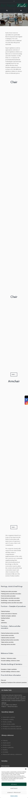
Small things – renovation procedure (10, 600)
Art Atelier (19, 20)
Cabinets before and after (8, 637)
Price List (3, 680)
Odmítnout (14, 788)
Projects (11, 20)
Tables (2, 620)
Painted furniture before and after (10, 633)
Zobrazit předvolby (14, 792)
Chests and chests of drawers (9, 613)
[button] (26, 769)
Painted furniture (5, 611)
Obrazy (5, 740)
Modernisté (7, 745)
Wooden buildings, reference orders (10, 660)
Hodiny (5, 750)
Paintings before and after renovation (11, 593)
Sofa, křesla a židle (9, 724)
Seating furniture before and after (10, 640)
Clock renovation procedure (8, 596)
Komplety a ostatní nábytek (12, 726)
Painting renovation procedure (9, 591)
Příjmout (14, 784)
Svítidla (5, 752)
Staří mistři (6, 743)
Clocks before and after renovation (10, 598)
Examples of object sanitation (9, 669)
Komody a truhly (8, 719)
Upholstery (4, 622)
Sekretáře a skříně (9, 717)
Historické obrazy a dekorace (12, 754)
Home (5, 20)
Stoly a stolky (7, 722)
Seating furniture (5, 618)
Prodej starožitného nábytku (12, 729)
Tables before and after (7, 642)
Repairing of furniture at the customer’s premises (14, 682)
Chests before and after (7, 635)
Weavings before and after (8, 644)
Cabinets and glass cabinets (8, 616)
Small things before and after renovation (11, 602)
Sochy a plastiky (8, 747)
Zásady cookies (14, 795)
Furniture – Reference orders (8, 658)
